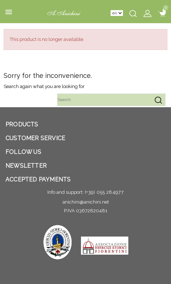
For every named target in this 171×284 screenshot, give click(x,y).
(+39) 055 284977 (104, 192)
